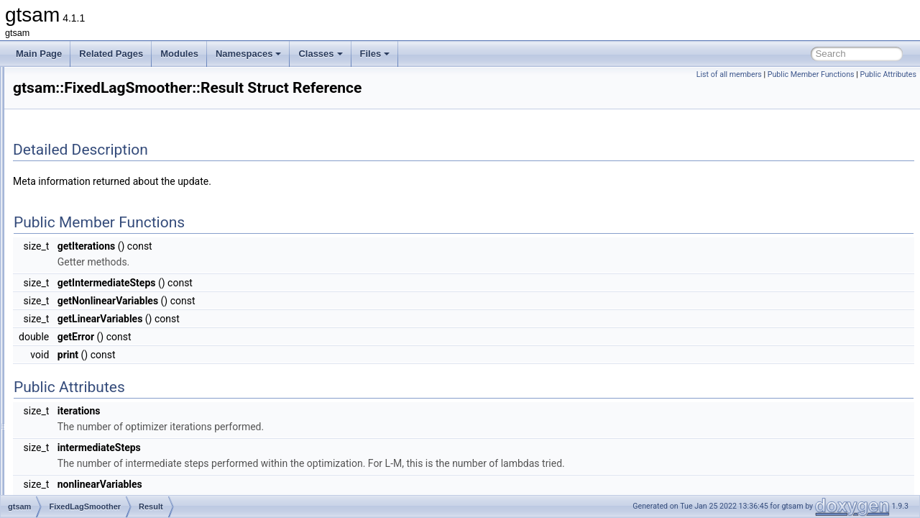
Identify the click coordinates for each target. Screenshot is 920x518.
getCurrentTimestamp (112, 446)
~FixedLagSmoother (109, 351)
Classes (320, 53)
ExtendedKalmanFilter (101, 145)
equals (83, 383)
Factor (71, 161)
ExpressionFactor (92, 98)
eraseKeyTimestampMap (118, 399)
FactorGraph (83, 177)
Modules (179, 53)
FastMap (76, 209)
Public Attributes (888, 74)
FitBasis (74, 240)
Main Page (39, 53)
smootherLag (95, 478)
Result (82, 288)
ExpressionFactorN (95, 129)
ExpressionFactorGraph (104, 114)
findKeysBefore (99, 430)
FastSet (73, 224)
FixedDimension (90, 256)
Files (375, 53)
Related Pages (111, 53)
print (78, 462)
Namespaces (249, 53)
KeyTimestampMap (107, 304)
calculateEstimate (104, 367)
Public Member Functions (811, 74)
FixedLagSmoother (95, 272)
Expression (80, 82)
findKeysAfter (95, 414)
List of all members (729, 74)
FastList (74, 193)
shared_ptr (90, 319)
